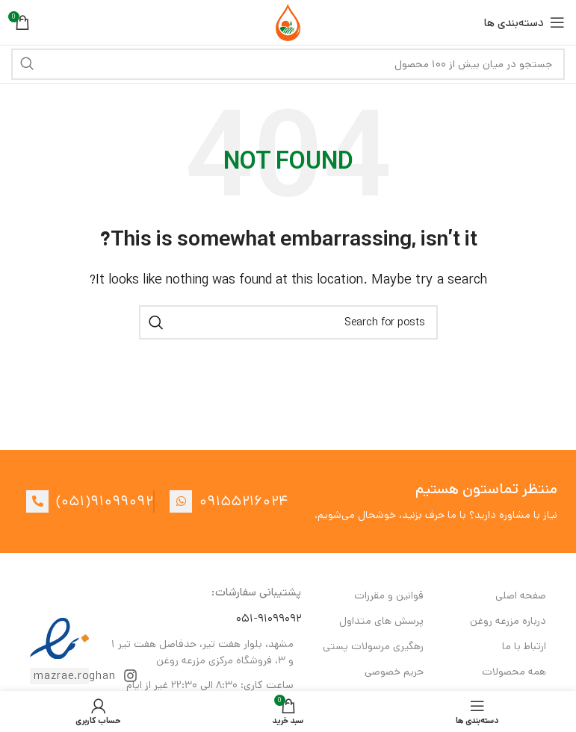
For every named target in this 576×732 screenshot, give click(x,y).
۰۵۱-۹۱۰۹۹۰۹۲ (268, 618)
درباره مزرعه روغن (508, 620)
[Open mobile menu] (524, 22)
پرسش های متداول (381, 620)
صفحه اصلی (520, 595)
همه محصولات (514, 671)
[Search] (288, 64)
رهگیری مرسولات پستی (373, 646)
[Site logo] (288, 22)
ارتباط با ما (524, 646)
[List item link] (82, 501)
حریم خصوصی (394, 671)
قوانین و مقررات (389, 595)
